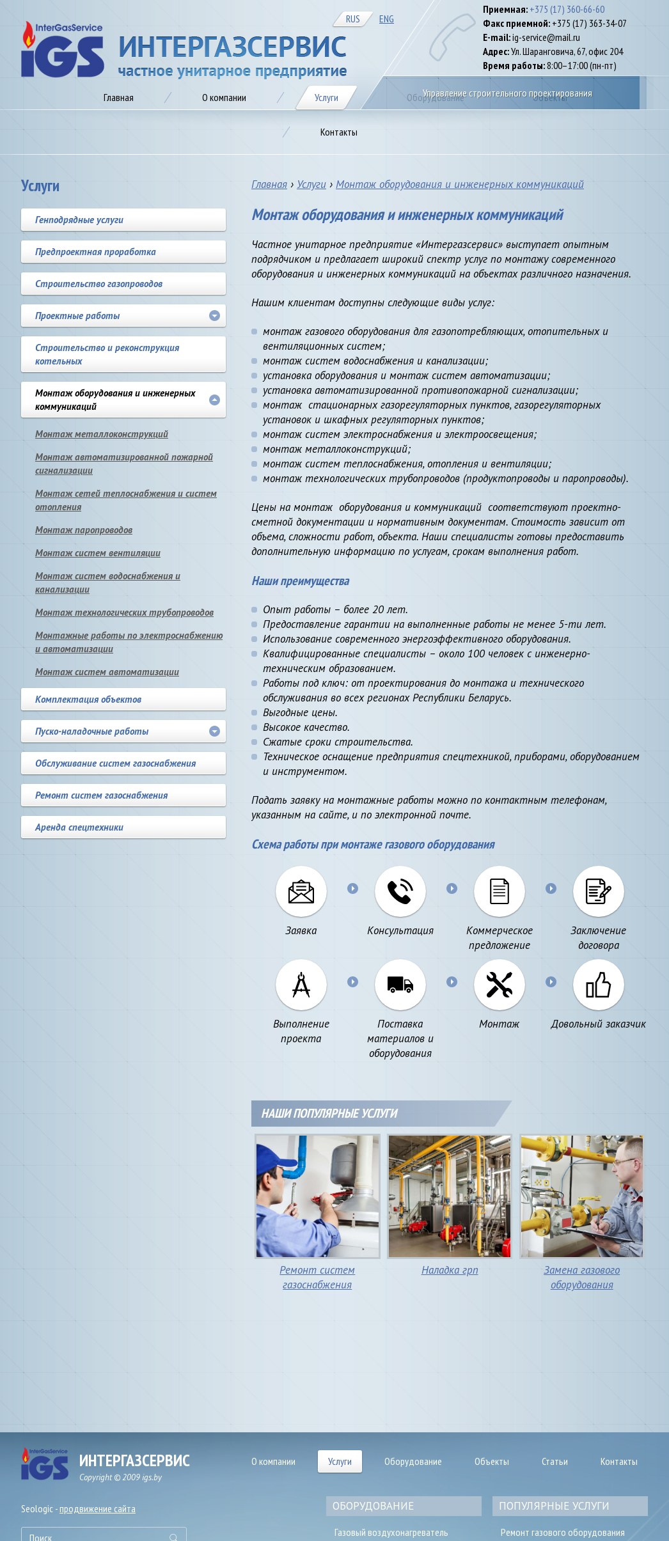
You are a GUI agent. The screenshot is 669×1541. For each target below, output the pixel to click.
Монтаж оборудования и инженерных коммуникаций (460, 184)
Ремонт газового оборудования (563, 1532)
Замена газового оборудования (582, 1277)
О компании (273, 1461)
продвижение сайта (97, 1508)
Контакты (619, 1461)
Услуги (311, 184)
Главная (269, 184)
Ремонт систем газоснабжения (317, 1277)
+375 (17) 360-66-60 (567, 9)
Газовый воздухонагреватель (391, 1532)
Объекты (492, 1461)
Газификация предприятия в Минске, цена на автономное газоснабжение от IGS (184, 50)
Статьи (555, 1461)
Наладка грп (449, 1270)
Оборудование (413, 1461)
